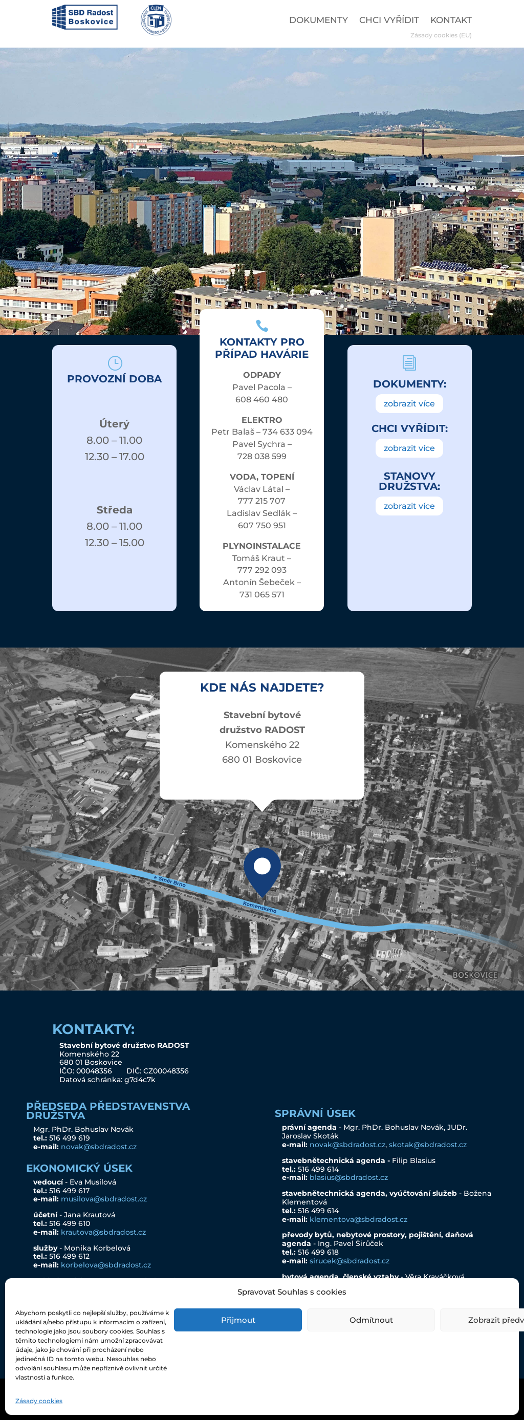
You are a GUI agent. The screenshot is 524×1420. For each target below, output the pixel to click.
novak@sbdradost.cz (99, 1146)
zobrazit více (409, 403)
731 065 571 (262, 594)
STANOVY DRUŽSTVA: (409, 481)
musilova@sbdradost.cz (104, 1198)
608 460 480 (261, 399)
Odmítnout (371, 1320)
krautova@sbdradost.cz (103, 1232)
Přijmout (238, 1320)
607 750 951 (262, 525)
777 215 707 (262, 501)
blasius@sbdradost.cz (349, 1177)
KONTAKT (451, 20)
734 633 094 (288, 432)
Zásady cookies (38, 1401)
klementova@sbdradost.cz (358, 1219)
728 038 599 (262, 456)
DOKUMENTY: (409, 384)
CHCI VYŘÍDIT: (410, 428)
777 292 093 (262, 570)
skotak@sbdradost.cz (428, 1144)
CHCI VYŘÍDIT (389, 20)
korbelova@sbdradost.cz (106, 1265)
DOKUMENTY (318, 20)
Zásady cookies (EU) (441, 35)
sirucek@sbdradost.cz (349, 1260)
